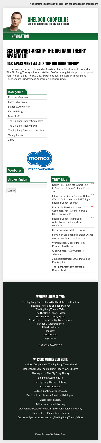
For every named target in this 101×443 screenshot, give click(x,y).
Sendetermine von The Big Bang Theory (50, 320)
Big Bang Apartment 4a (50, 377)
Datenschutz (50, 334)
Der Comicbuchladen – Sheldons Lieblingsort (50, 395)
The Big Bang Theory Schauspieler (26, 130)
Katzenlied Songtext (50, 386)
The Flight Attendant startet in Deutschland (68, 268)
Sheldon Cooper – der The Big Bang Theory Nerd (50, 364)
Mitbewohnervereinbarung (50, 404)
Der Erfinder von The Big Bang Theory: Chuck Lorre (50, 368)
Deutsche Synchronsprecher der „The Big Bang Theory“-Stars (50, 417)
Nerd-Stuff (14, 116)
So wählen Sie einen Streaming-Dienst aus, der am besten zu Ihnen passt (72, 236)
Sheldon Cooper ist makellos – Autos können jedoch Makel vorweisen (68, 222)
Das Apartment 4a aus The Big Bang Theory (43, 63)
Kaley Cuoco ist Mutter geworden (70, 229)
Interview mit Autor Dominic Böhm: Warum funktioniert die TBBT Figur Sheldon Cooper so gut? (71, 199)
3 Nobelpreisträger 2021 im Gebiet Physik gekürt (71, 260)
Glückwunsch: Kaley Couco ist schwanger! (68, 252)
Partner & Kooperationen (50, 323)
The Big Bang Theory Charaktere (25, 120)
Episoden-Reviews (18, 97)
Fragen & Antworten (19, 106)
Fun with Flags (16, 111)
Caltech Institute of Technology (50, 390)
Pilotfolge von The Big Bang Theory (50, 373)
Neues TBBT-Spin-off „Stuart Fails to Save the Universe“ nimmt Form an (70, 188)
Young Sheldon (16, 135)
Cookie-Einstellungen (50, 344)
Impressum (50, 338)
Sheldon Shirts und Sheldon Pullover (50, 305)
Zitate (11, 139)
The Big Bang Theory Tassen (51, 312)
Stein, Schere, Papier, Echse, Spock (50, 412)
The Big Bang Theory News (22, 125)
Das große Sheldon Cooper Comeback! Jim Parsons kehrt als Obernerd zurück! (69, 210)
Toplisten (50, 330)
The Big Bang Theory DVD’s (50, 309)
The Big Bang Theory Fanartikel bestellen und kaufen (50, 302)
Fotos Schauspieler (18, 101)
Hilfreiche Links (50, 327)
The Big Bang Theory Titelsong (50, 382)
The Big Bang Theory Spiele (50, 316)
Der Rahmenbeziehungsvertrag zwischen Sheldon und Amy (50, 408)
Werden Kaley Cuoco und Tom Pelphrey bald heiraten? (68, 244)
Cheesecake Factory (50, 399)
